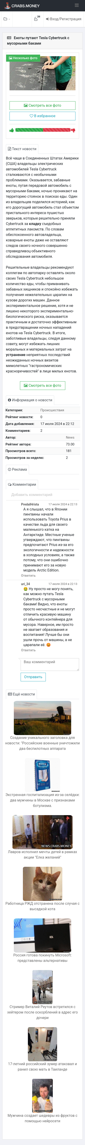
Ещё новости (21, 694)
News (70, 437)
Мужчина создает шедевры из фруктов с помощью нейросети (43, 1118)
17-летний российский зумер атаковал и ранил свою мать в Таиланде (42, 1067)
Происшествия (52, 410)
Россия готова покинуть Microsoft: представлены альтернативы (42, 958)
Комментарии (22, 484)
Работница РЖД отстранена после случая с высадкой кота (42, 906)
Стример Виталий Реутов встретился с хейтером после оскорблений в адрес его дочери (42, 1012)
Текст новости (22, 149)
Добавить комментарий (31, 495)
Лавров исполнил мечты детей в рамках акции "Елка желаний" (42, 854)
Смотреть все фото (42, 105)
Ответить (28, 576)
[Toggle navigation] (77, 5)
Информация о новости (30, 400)
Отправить (33, 677)
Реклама (17, 469)
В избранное (43, 116)
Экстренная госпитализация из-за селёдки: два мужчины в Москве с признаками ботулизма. (42, 800)
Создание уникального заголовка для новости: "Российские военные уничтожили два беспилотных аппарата (42, 743)
